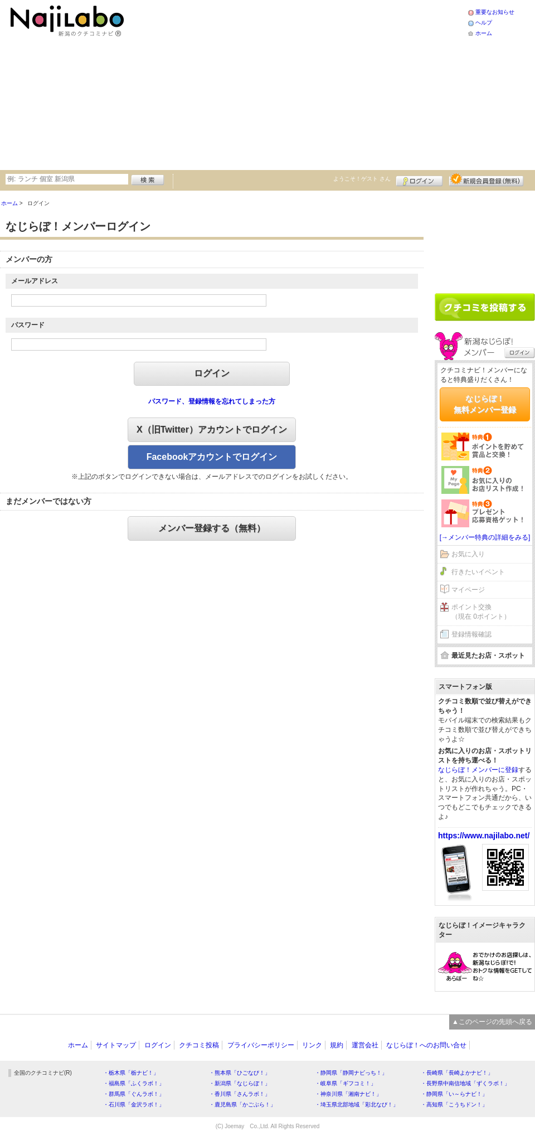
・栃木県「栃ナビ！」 (131, 1073)
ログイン (419, 179)
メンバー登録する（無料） (211, 528)
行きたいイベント (478, 572)
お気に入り (468, 554)
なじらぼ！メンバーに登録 (478, 770)
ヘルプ (483, 23)
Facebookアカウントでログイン (212, 457)
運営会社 (365, 1045)
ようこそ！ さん (362, 179)
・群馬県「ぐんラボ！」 (133, 1094)
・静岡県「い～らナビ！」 (454, 1094)
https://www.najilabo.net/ (483, 835)
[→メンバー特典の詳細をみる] (485, 537)
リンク (312, 1045)
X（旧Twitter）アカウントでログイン (212, 429)
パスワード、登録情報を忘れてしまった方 (211, 401)
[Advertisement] (269, 84)
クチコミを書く (485, 307)
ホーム (483, 33)
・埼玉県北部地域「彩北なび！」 (356, 1104)
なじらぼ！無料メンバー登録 (485, 404)
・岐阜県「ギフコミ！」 (345, 1083)
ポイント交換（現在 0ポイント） (480, 611)
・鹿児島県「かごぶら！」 (242, 1104)
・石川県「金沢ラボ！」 (133, 1104)
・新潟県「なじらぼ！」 (239, 1083)
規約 (336, 1045)
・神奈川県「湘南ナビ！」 (348, 1094)
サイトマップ (116, 1045)
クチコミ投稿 (199, 1045)
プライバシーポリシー (260, 1045)
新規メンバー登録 (486, 179)
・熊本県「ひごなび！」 (239, 1073)
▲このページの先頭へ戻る (492, 1022)
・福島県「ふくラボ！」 (133, 1083)
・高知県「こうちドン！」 (454, 1104)
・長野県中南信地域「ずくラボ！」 (465, 1083)
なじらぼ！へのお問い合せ (426, 1045)
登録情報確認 (471, 634)
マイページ (468, 590)
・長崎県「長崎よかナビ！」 (457, 1073)
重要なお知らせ (494, 12)
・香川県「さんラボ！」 (239, 1094)
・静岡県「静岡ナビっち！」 (351, 1073)
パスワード (28, 325)
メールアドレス (34, 281)
